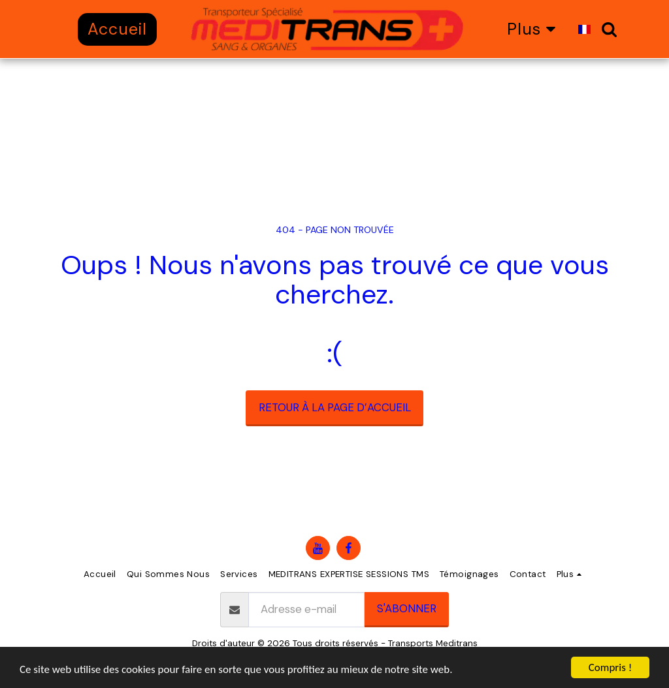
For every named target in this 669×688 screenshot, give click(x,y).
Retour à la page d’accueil (335, 407)
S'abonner (406, 608)
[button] (609, 29)
